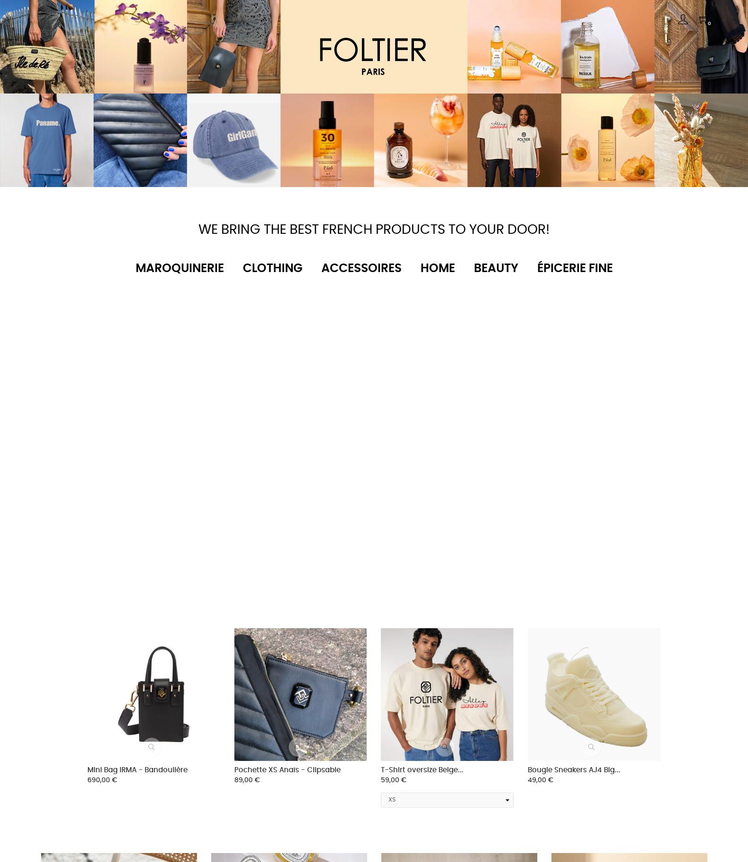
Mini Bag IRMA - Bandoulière (137, 770)
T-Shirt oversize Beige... (422, 770)
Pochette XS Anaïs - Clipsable (287, 770)
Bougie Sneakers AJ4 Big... (574, 770)
